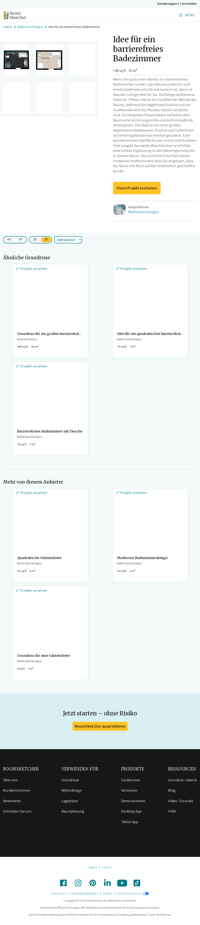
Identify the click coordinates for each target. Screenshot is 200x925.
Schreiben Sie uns (17, 811)
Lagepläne (69, 801)
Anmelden (189, 4)
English (93, 867)
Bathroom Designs (30, 27)
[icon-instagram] (78, 883)
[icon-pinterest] (93, 883)
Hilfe (172, 811)
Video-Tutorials (180, 801)
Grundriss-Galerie (182, 780)
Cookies (108, 893)
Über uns (10, 780)
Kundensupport (168, 4)
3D (46, 239)
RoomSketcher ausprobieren (100, 726)
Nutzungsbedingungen (84, 893)
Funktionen (130, 780)
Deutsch (106, 867)
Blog (172, 790)
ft (21, 239)
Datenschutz (59, 893)
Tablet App (129, 822)
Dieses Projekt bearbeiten (137, 188)
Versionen (129, 790)
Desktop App (131, 811)
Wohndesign (71, 790)
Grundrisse (70, 780)
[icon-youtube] (122, 883)
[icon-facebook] (63, 883)
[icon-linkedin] (107, 883)
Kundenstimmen (17, 790)
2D (35, 239)
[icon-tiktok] (137, 883)
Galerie (7, 27)
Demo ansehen (133, 801)
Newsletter (12, 801)
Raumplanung (72, 811)
